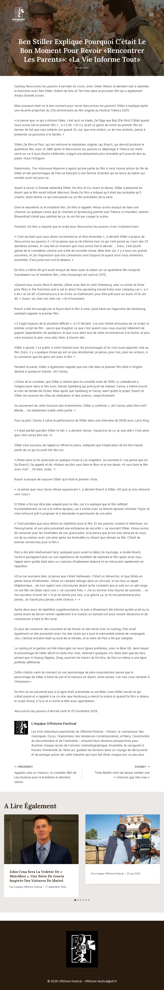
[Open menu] (153, 14)
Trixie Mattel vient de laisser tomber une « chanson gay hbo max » (117, 771)
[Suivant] (154, 856)
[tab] (75, 900)
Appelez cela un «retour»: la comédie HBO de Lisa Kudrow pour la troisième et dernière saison (46, 774)
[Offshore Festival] (18, 14)
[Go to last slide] (9, 856)
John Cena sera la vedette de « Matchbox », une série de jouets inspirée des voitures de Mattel (37, 876)
